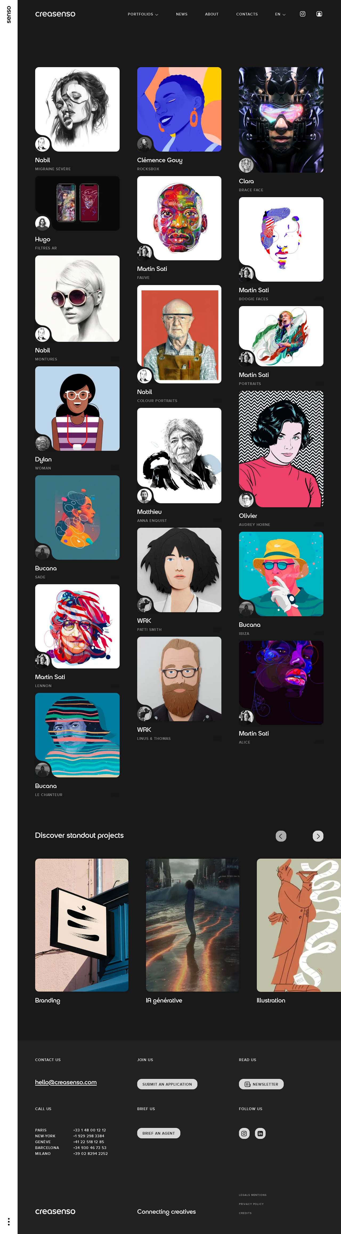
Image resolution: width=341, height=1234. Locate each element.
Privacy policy (251, 1204)
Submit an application (167, 1084)
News (182, 14)
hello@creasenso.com (66, 1082)
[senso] (9, 14)
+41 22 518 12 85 (88, 1142)
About (212, 14)
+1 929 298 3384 (89, 1136)
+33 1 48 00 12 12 (89, 1130)
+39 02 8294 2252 (90, 1153)
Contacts (247, 14)
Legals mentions (253, 1195)
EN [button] (278, 14)
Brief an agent (159, 1133)
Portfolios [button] (140, 14)
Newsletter (265, 1084)
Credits (245, 1213)
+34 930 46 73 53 (90, 1148)
